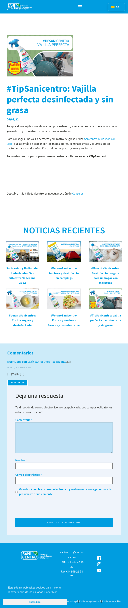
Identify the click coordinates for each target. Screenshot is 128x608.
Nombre (21, 460)
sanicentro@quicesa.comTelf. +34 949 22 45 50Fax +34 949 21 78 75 (72, 564)
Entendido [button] (34, 602)
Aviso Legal (72, 601)
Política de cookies (111, 601)
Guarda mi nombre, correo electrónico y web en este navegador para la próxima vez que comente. (65, 491)
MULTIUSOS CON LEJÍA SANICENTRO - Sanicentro (36, 361)
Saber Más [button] (50, 592)
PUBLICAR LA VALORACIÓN (64, 522)
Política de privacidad (90, 601)
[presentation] (40, 513)
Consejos (78, 193)
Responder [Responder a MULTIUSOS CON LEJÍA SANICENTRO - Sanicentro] (17, 382)
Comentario (23, 420)
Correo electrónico (28, 475)
